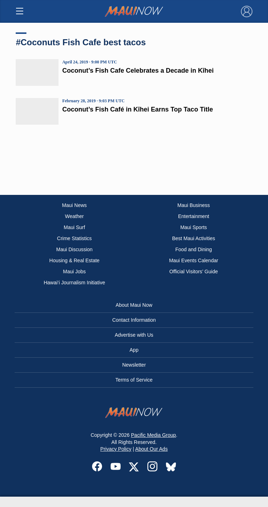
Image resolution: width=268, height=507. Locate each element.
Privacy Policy (115, 449)
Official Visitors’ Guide (194, 271)
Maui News (74, 205)
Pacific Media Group (153, 435)
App (134, 350)
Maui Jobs (74, 271)
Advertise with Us (134, 335)
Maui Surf (74, 227)
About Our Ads (151, 449)
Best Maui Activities (193, 238)
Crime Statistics (74, 238)
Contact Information (134, 320)
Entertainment (193, 216)
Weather (74, 216)
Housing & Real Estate (74, 260)
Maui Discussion (74, 249)
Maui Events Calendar (193, 260)
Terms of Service (133, 380)
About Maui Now (134, 305)
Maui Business (193, 205)
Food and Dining (193, 249)
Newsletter (134, 365)
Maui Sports (193, 227)
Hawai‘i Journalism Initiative (74, 282)
